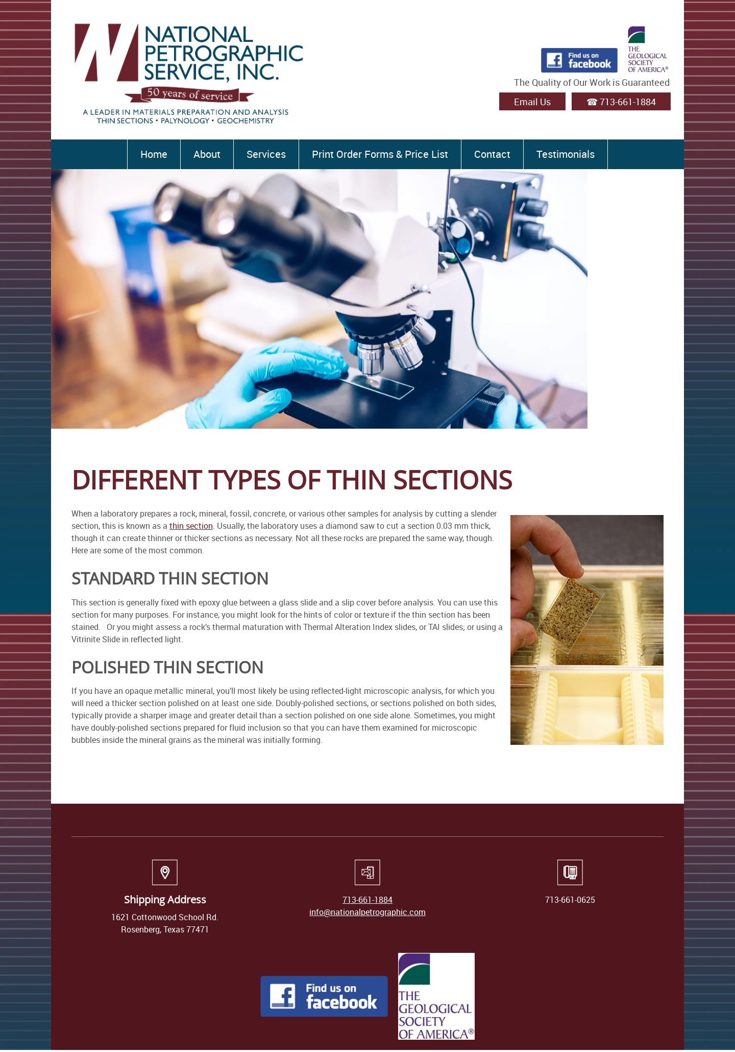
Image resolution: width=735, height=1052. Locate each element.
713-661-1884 (367, 899)
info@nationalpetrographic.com (367, 912)
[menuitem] (153, 154)
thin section (191, 525)
